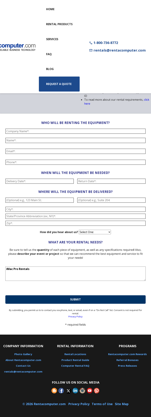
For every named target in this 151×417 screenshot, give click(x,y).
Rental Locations (75, 354)
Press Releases (127, 365)
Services (52, 39)
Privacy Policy (75, 316)
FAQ (49, 54)
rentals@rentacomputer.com (117, 50)
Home (50, 9)
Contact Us (23, 365)
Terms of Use (102, 404)
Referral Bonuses (127, 360)
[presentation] (31, 288)
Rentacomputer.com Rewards (127, 354)
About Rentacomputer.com (23, 360)
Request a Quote (59, 84)
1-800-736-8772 (103, 42)
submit (75, 299)
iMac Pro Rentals (75, 274)
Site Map (122, 404)
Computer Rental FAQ (75, 365)
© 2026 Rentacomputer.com (44, 404)
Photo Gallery (23, 354)
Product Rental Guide (75, 360)
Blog (50, 69)
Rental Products (59, 24)
